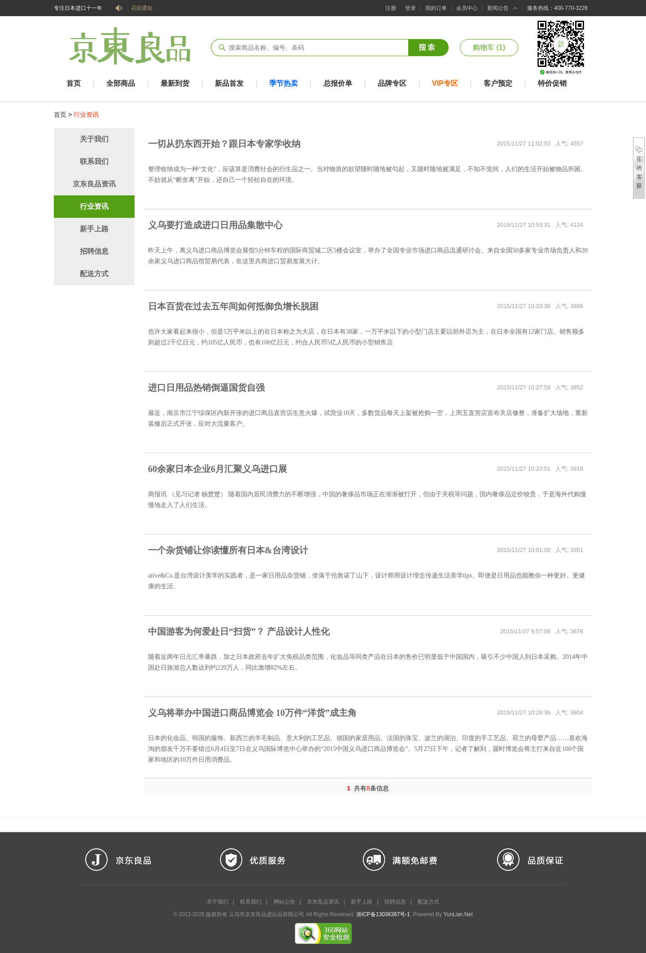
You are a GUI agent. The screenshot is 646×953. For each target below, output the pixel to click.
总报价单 (337, 83)
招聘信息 (94, 251)
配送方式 (94, 274)
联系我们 (94, 161)
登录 (410, 8)
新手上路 (94, 229)
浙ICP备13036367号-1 (383, 914)
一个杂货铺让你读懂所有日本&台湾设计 (228, 550)
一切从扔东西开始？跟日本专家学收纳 (224, 144)
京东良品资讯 (94, 184)
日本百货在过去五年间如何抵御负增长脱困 (233, 306)
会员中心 (467, 8)
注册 (390, 8)
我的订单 (436, 8)
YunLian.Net (457, 914)
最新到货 (175, 83)
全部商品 (120, 83)
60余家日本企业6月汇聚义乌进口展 (217, 469)
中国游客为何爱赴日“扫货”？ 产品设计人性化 (239, 631)
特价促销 (552, 83)
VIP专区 (445, 83)
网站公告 (284, 902)
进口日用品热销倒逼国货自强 (206, 388)
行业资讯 (94, 206)
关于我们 (94, 139)
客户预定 (498, 83)
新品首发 (229, 83)
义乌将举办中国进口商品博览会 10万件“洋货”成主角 (252, 713)
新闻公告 (498, 8)
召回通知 (142, 8)
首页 (73, 83)
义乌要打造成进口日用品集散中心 (215, 225)
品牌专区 (392, 83)
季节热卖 (283, 83)
